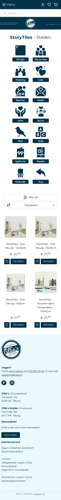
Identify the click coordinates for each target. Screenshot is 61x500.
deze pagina (16, 371)
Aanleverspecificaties (13, 480)
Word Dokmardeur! (12, 451)
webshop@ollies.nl (11, 374)
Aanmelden (10, 434)
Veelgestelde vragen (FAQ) (16, 462)
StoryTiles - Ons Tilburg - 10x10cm (45, 245)
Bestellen (18, 261)
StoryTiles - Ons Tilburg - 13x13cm (15, 245)
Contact (6, 458)
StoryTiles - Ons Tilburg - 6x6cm (15, 301)
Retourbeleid (8, 466)
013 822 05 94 (36, 371)
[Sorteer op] (30, 205)
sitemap (37, 494)
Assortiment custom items (16, 477)
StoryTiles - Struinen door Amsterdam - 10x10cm (45, 305)
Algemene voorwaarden (15, 469)
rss (43, 494)
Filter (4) (30, 197)
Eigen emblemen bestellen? (17, 448)
